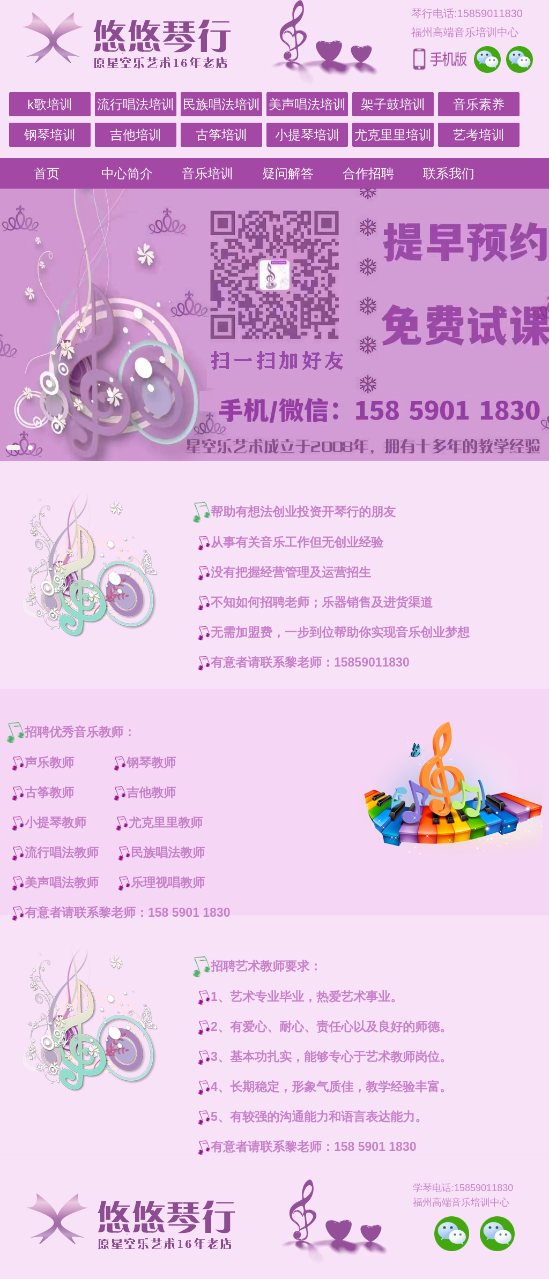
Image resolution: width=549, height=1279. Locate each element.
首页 (47, 173)
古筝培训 (221, 135)
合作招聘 (368, 173)
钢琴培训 (50, 135)
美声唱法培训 (307, 104)
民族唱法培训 (221, 104)
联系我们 (448, 173)
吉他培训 (135, 135)
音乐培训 (207, 173)
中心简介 (127, 173)
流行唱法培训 (135, 104)
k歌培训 (49, 104)
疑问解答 (288, 173)
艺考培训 (479, 135)
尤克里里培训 (393, 135)
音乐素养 (479, 104)
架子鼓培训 (393, 104)
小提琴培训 (307, 135)
